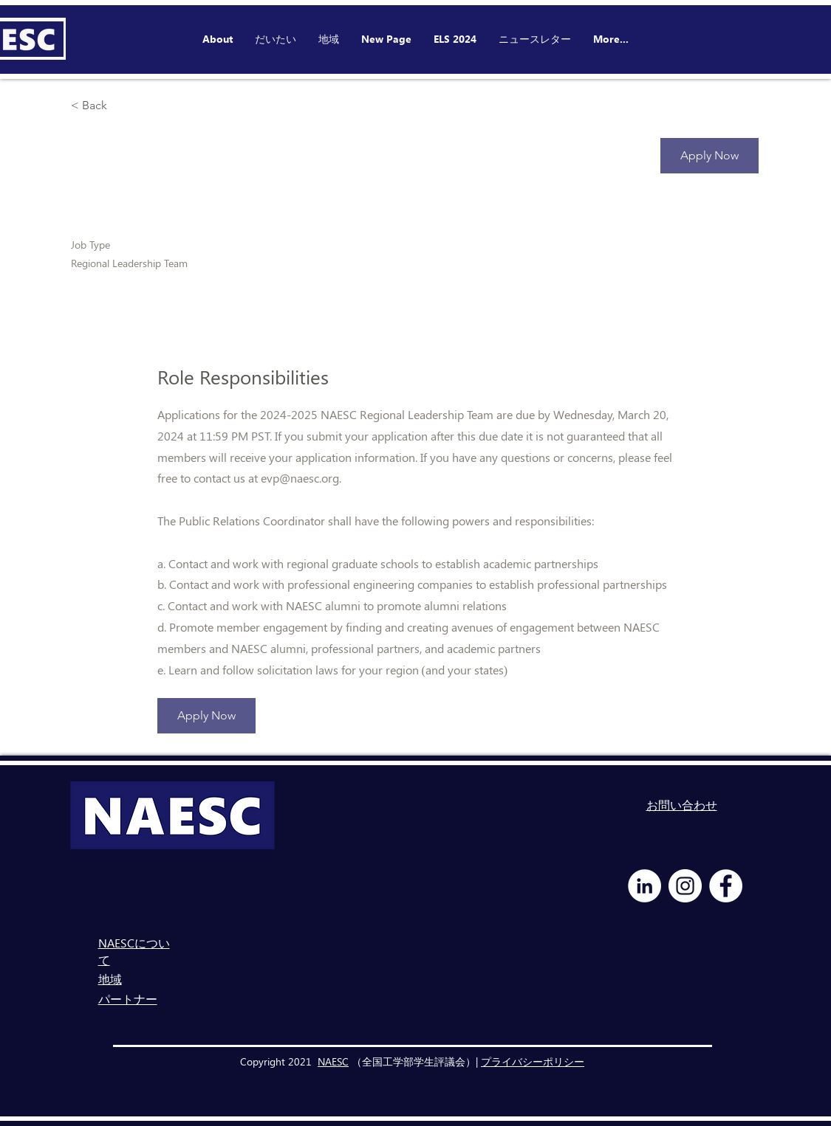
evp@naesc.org (300, 478)
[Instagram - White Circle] (685, 885)
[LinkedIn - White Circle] (644, 885)
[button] (455, 39)
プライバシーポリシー (532, 1061)
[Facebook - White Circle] (725, 885)
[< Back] (123, 106)
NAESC (333, 1061)
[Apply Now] (709, 155)
